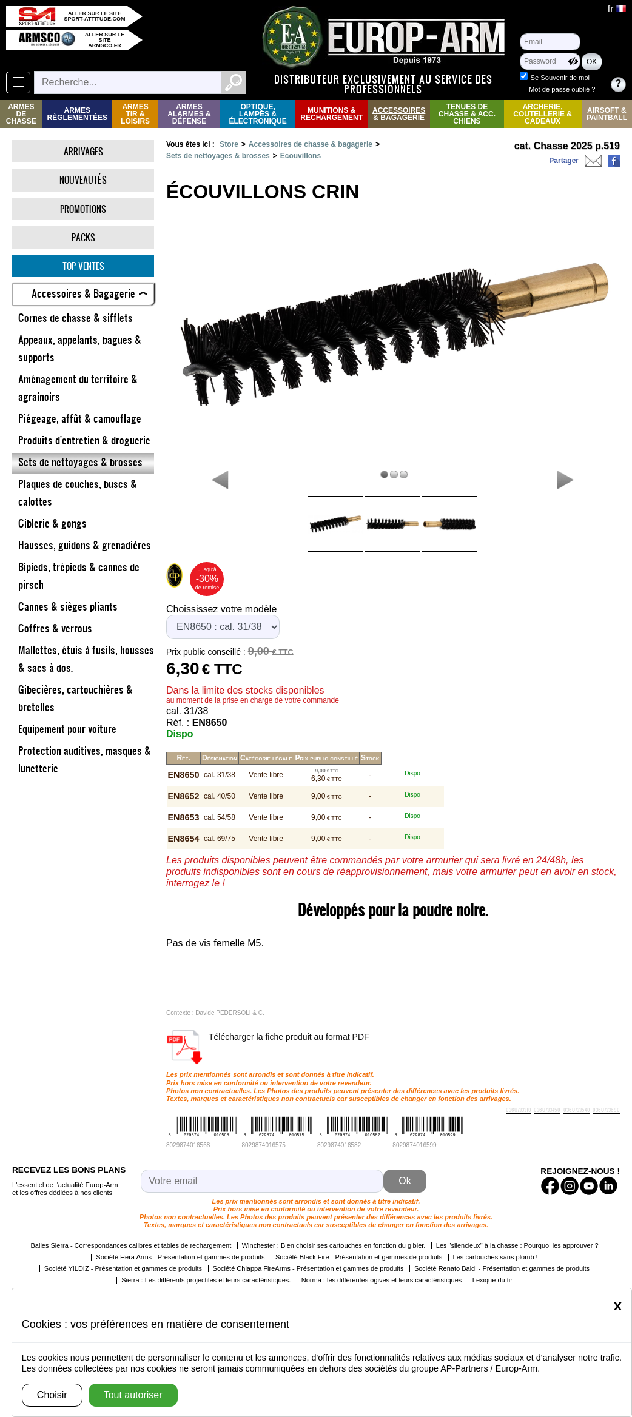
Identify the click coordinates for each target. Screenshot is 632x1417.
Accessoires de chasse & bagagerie (310, 144)
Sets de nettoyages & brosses (218, 156)
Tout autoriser (133, 1395)
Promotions (83, 209)
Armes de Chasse (21, 114)
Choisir (52, 1395)
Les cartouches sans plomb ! (495, 1257)
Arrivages (83, 151)
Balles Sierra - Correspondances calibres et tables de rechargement (130, 1245)
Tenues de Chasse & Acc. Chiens (467, 114)
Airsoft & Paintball (607, 114)
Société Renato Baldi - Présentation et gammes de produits (502, 1268)
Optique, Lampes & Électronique (257, 114)
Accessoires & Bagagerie (398, 114)
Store (229, 144)
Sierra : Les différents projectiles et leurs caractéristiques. (206, 1280)
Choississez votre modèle (221, 609)
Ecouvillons (300, 156)
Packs (83, 237)
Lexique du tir (492, 1280)
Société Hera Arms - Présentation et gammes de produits (180, 1257)
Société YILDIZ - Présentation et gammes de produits (123, 1268)
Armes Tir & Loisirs (135, 114)
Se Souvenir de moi (560, 77)
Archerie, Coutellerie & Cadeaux (542, 114)
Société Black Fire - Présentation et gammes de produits (358, 1257)
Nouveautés (83, 179)
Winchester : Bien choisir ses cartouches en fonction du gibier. (334, 1245)
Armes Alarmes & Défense (188, 114)
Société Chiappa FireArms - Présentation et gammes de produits (308, 1268)
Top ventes (83, 266)
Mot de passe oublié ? (562, 89)
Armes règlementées (77, 114)
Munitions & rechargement (331, 114)
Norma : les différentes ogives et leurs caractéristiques (381, 1280)
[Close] (617, 1305)
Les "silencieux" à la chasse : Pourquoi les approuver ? (517, 1245)
